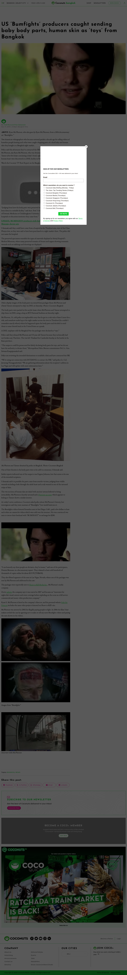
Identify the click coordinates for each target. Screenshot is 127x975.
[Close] (86, 146)
